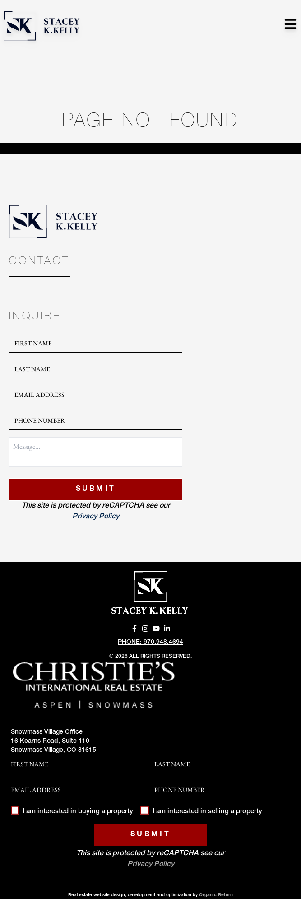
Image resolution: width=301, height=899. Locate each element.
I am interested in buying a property (72, 811)
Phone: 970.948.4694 (150, 642)
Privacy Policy (95, 517)
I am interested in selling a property (201, 811)
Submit (96, 489)
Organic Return (216, 895)
